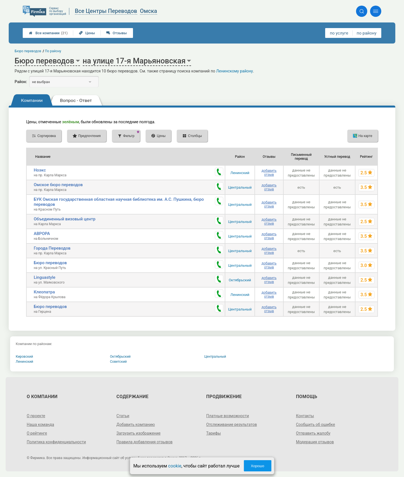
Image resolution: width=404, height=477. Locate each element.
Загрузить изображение (138, 433)
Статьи (122, 416)
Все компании (48, 33)
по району (366, 33)
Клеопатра (44, 292)
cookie (174, 466)
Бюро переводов (50, 262)
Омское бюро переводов (58, 184)
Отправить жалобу (313, 433)
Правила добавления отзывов (144, 442)
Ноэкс (40, 170)
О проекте (36, 416)
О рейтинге (37, 433)
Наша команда (40, 424)
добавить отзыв (268, 173)
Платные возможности (227, 416)
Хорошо (257, 466)
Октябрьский (240, 280)
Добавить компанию (135, 424)
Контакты (305, 416)
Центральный (240, 187)
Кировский (24, 357)
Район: (21, 81)
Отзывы (116, 33)
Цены (87, 33)
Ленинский (239, 173)
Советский (118, 362)
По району (53, 51)
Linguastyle (44, 277)
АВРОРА (42, 233)
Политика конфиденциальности (56, 442)
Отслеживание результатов (231, 424)
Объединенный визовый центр (64, 219)
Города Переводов (52, 248)
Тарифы (213, 433)
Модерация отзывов (315, 442)
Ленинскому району (234, 71)
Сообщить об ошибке (315, 424)
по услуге (339, 33)
